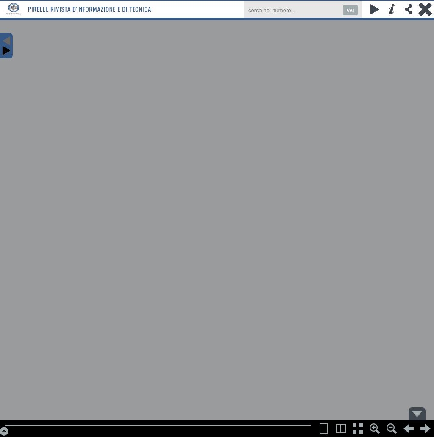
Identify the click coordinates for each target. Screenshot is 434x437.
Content (6, 45)
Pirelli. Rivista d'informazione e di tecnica (89, 9)
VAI (350, 10)
